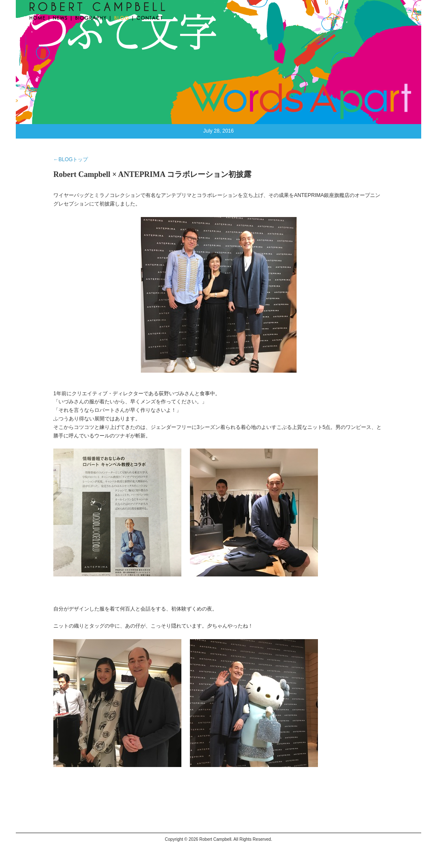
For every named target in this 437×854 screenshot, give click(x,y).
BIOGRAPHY (91, 17)
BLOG (122, 17)
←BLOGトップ (70, 159)
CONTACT (148, 17)
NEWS (61, 17)
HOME (39, 17)
